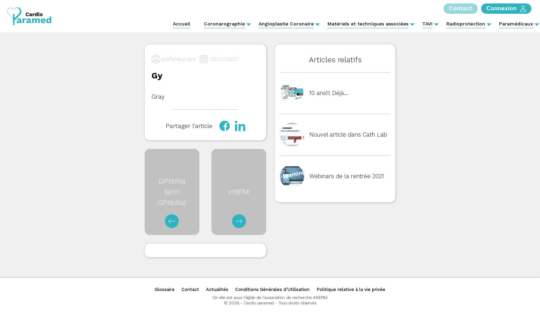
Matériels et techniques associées (368, 23)
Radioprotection (465, 23)
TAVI (427, 23)
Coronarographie (224, 23)
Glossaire (165, 289)
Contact (190, 289)
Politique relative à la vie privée (350, 289)
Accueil (181, 23)
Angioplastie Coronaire (286, 23)
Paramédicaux (516, 23)
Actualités (217, 289)
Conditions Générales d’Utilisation (272, 289)
